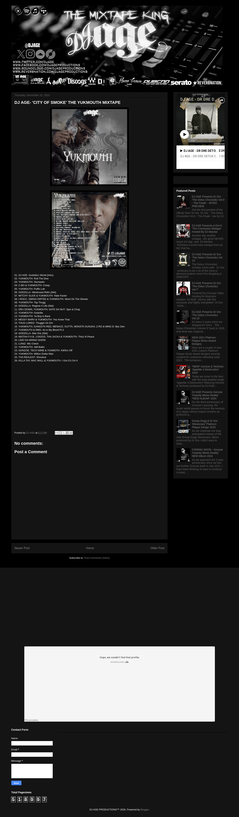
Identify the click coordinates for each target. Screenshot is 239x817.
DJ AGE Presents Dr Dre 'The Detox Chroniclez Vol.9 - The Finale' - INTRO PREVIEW (208, 201)
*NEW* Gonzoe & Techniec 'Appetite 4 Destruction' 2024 (208, 369)
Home (90, 548)
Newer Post (22, 548)
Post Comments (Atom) (97, 557)
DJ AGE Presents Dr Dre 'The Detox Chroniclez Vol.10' (206, 315)
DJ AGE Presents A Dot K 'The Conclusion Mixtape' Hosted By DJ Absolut (207, 228)
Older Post (157, 548)
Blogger (144, 809)
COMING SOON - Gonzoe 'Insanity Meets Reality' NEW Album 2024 (207, 453)
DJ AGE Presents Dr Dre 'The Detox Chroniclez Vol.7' (206, 286)
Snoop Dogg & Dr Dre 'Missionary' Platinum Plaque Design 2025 (205, 424)
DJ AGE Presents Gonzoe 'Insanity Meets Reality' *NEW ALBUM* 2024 (207, 395)
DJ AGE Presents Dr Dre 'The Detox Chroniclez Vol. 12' (207, 257)
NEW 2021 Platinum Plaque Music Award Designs (204, 340)
